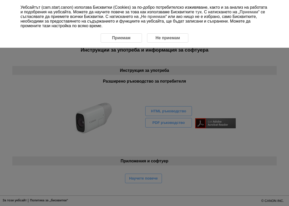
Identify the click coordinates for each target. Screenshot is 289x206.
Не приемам (153, 16)
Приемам (249, 12)
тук (198, 12)
